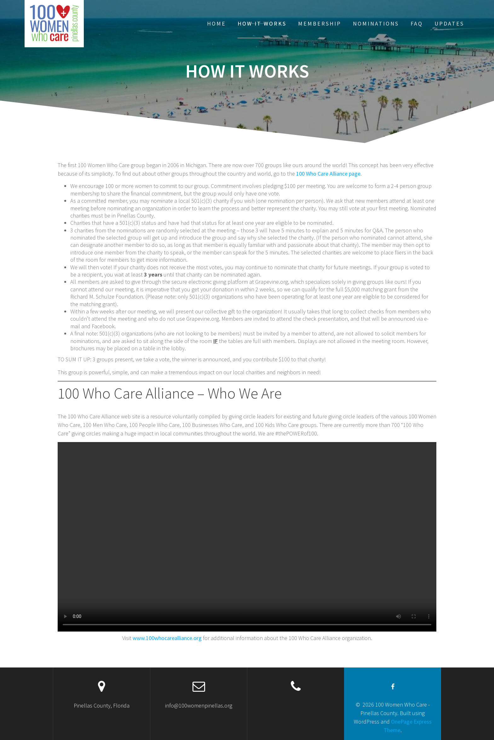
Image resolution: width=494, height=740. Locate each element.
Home (216, 23)
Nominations (376, 23)
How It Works (262, 23)
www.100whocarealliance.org (167, 638)
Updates (449, 23)
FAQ (417, 23)
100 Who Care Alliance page (328, 173)
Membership (319, 23)
